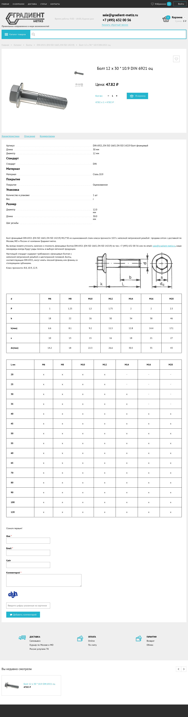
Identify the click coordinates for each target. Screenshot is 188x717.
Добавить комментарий (23, 614)
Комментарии (47, 136)
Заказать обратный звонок (115, 24)
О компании (18, 4)
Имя (9, 536)
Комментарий (13, 572)
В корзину (141, 95)
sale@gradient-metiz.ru (120, 15)
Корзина (177, 17)
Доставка (32, 4)
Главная (5, 4)
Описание (29, 136)
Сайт (8, 560)
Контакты (55, 4)
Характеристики (10, 136)
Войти (181, 3)
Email (9, 548)
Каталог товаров (17, 34)
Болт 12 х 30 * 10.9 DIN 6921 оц (39, 684)
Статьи (43, 4)
